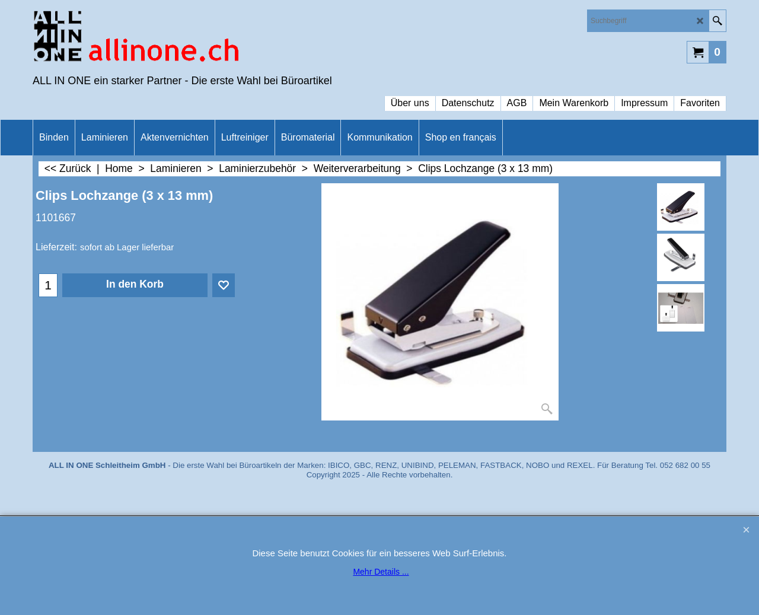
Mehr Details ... (381, 571)
